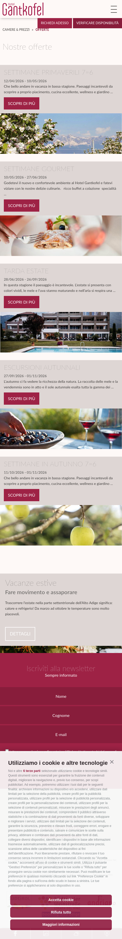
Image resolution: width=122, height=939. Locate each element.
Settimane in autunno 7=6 (50, 463)
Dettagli (20, 633)
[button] (112, 762)
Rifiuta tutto (61, 912)
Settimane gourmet (39, 168)
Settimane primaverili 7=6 (48, 72)
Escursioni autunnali (42, 367)
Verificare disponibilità (97, 23)
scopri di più (21, 103)
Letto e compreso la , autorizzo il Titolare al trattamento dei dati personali (62, 751)
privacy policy (43, 751)
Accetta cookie (61, 900)
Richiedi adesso (55, 23)
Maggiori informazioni (60, 924)
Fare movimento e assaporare (41, 592)
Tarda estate (26, 270)
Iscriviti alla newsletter (61, 668)
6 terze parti (31, 771)
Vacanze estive (31, 583)
